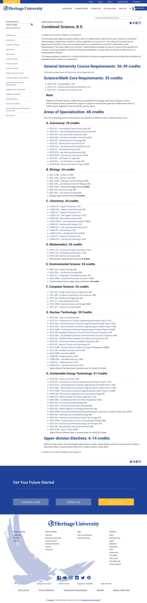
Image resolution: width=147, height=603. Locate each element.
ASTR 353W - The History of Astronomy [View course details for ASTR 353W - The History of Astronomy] (66, 155)
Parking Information (52, 543)
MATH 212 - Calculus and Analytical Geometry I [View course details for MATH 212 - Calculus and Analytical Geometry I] (67, 87)
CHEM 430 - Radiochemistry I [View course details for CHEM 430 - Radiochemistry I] (62, 356)
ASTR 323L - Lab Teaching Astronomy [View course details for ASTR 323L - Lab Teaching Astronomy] (65, 152)
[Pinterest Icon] (89, 579)
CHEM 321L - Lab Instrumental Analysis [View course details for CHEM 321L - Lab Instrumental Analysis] (66, 227)
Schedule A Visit (114, 538)
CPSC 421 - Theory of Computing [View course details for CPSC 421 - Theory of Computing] (63, 307)
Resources (136, 2)
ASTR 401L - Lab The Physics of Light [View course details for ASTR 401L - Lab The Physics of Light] (65, 161)
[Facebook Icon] (59, 579)
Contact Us (12, 2)
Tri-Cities (16, 538)
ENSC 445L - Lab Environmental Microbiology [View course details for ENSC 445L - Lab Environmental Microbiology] (69, 405)
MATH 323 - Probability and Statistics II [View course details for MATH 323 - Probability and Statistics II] (66, 253)
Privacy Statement (46, 590)
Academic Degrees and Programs (17, 78)
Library (111, 541)
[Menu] (140, 8)
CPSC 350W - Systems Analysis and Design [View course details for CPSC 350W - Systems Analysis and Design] (67, 304)
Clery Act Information (84, 535)
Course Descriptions (13, 104)
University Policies (83, 538)
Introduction (10, 40)
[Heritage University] (23, 8)
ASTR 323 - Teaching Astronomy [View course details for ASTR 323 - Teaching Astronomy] (63, 149)
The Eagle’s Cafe (114, 561)
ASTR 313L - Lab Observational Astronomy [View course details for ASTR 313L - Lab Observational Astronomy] (68, 146)
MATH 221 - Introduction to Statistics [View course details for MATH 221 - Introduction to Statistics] (63, 90)
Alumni (110, 2)
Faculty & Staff (122, 2)
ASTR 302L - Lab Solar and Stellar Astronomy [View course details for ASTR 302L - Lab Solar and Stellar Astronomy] (69, 137)
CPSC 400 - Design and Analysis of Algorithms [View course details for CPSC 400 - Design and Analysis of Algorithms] (69, 292)
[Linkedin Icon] (77, 579)
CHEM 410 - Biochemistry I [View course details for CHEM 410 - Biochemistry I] (61, 230)
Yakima (15, 541)
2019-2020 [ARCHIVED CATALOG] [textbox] (107, 18)
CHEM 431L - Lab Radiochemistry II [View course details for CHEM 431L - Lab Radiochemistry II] (64, 365)
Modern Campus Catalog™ (91, 600)
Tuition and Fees (12, 59)
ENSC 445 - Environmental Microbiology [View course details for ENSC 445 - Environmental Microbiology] (66, 402)
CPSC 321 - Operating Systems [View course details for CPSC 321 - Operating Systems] (62, 301)
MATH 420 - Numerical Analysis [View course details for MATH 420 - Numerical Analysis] (63, 256)
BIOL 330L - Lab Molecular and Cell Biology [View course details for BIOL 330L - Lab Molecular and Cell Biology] (68, 184)
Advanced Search (13, 28)
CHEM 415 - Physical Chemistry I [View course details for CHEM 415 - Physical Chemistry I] (63, 236)
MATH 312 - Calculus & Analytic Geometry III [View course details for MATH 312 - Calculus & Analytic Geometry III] (68, 250)
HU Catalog (113, 555)
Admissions (10, 49)
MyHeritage (113, 546)
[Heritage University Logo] (73, 527)
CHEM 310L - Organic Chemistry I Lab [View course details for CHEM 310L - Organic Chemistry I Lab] (65, 209)
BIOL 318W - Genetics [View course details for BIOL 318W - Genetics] (59, 175)
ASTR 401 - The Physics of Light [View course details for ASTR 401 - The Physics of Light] (63, 158)
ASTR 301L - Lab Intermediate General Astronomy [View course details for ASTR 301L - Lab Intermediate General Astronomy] (71, 131)
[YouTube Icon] (65, 579)
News (91, 2)
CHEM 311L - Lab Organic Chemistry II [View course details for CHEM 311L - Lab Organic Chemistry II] (66, 215)
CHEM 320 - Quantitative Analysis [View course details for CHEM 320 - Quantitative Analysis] (64, 218)
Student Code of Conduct (15, 73)
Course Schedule (115, 564)
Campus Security (51, 541)
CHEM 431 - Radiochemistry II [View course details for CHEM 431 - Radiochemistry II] (62, 362)
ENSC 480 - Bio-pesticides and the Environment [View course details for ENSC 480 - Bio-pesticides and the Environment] (70, 426)
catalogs (51, 600)
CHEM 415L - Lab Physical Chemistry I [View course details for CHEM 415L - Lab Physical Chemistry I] (66, 239)
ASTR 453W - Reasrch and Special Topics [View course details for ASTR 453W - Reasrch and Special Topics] (67, 164)
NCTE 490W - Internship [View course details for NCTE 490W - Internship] (60, 353)
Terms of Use (23, 590)
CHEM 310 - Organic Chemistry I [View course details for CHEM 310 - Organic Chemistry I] (63, 206)
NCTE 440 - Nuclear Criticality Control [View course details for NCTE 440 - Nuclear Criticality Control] (65, 350)
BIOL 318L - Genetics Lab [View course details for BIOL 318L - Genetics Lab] (60, 178)
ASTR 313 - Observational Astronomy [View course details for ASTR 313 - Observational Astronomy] (65, 143)
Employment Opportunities (75, 590)
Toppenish (17, 535)
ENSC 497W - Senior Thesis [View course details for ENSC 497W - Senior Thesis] (61, 429)
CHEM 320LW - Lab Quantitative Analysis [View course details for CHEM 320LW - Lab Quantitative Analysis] (67, 221)
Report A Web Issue (121, 590)
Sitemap (100, 590)
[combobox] (118, 17)
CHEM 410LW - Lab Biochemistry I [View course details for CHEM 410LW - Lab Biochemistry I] (64, 233)
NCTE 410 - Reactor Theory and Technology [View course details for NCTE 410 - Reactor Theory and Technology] (68, 344)
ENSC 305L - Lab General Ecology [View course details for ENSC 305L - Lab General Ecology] (64, 272)
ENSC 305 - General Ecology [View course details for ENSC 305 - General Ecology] (61, 269)
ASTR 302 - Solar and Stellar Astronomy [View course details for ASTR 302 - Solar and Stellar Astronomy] (66, 134)
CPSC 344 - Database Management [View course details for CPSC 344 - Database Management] (64, 298)
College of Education (13, 94)
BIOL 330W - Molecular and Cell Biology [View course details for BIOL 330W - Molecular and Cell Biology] (66, 181)
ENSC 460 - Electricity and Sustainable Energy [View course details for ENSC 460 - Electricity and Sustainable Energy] (69, 414)
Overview (48, 535)
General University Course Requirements (15, 83)
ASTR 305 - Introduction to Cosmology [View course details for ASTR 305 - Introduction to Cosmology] (66, 140)
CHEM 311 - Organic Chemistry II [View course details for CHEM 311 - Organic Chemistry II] (63, 212)
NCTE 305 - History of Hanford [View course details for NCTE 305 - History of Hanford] (62, 317)
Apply (111, 535)
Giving (100, 2)
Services (48, 546)
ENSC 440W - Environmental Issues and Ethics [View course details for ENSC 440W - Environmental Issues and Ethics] (69, 278)
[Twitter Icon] (83, 579)
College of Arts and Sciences (15, 89)
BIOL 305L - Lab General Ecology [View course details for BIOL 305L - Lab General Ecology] (63, 192)
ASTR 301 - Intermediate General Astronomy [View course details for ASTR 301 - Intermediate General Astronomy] (68, 128)
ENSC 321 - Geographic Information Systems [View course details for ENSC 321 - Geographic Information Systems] (68, 275)
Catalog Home (11, 35)
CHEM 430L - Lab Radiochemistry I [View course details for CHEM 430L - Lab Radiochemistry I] (64, 359)
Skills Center (113, 558)
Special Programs (12, 99)
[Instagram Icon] (71, 579)
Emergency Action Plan (53, 538)
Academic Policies (12, 68)
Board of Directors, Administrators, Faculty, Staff (18, 109)
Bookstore (112, 543)
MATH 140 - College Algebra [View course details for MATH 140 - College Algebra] (59, 84)
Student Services (12, 64)
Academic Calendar (12, 45)
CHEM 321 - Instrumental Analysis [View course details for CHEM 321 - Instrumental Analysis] (64, 224)
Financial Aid (10, 54)
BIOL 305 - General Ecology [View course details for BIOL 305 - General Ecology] (61, 189)
